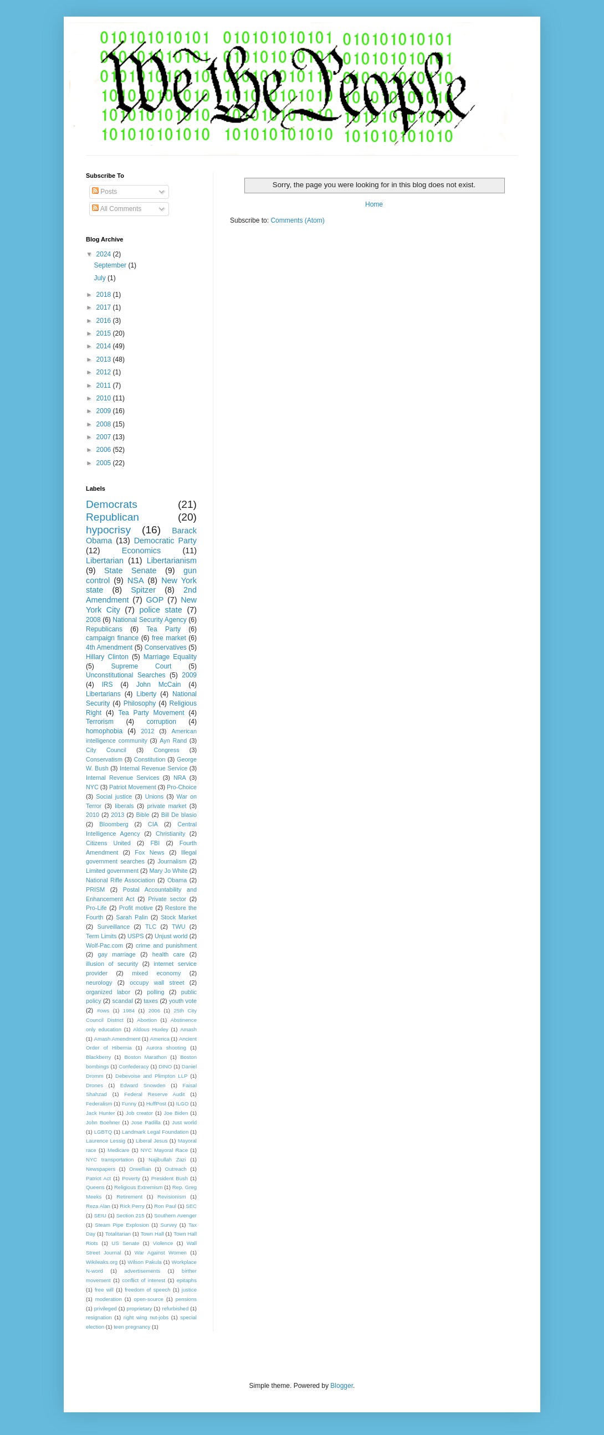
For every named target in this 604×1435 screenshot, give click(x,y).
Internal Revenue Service (153, 768)
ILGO (182, 1103)
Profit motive (136, 907)
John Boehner (103, 1122)
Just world (184, 1122)
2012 (104, 372)
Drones (94, 1085)
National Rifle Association (120, 880)
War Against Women (161, 1252)
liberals (124, 806)
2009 (104, 411)
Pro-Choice (182, 787)
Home (374, 204)
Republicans (104, 629)
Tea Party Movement (151, 713)
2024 (104, 254)
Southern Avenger (175, 1215)
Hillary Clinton (107, 657)
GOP (154, 599)
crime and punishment (166, 945)
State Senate (130, 570)
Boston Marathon (145, 1057)
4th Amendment (109, 647)
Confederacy (134, 1066)
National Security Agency (149, 620)
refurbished (175, 1308)
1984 (129, 1010)
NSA (135, 580)
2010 (104, 398)
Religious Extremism (138, 1187)
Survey (168, 1225)
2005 (104, 463)
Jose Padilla (146, 1122)
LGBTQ (103, 1132)
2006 (104, 450)
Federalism (99, 1103)
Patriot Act (98, 1178)
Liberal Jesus (151, 1141)
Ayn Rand (173, 740)
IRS (107, 684)
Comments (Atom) (297, 220)
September (111, 265)
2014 (104, 346)
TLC (150, 926)
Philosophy (140, 703)
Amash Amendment (117, 1039)
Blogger (341, 1386)
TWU (179, 926)
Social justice (114, 796)
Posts (104, 192)
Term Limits (101, 936)
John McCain (158, 684)
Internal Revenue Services (123, 777)
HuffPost (156, 1103)
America (160, 1039)
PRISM (95, 889)
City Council (106, 750)
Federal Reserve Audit (154, 1094)
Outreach (175, 1169)
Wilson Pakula (144, 1262)
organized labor (108, 992)
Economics (141, 550)
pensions (186, 1299)
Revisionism (171, 1197)
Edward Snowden (143, 1085)
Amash (188, 1029)
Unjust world (171, 936)
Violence (163, 1243)
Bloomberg (113, 824)
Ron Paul (165, 1206)
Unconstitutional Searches (126, 675)
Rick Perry (132, 1206)
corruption (161, 722)
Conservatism (104, 759)
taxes (151, 1000)
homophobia (104, 731)
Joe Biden (176, 1113)
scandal (122, 1000)
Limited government (112, 870)
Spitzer (143, 589)
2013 (104, 359)
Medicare (118, 1150)
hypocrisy (108, 530)
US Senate (125, 1243)
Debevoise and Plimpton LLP (151, 1076)
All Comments (116, 209)
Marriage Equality (170, 657)
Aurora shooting (166, 1048)
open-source (148, 1299)
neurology (99, 982)
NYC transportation (110, 1159)
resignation (99, 1317)
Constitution (149, 759)
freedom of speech (148, 1290)
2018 (104, 295)
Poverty (131, 1178)
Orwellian (140, 1169)
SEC (191, 1206)
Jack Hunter (100, 1113)
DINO (165, 1066)
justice (189, 1290)
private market (167, 806)
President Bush (169, 1178)
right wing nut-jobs (146, 1317)
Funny (129, 1103)
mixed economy (156, 973)
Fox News (149, 852)
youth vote (183, 1000)
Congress (166, 750)
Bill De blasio (179, 814)
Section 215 (130, 1215)
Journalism (171, 861)
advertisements (142, 1271)
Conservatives (166, 647)
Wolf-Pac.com (104, 945)
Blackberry (98, 1057)
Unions (154, 796)
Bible (142, 814)
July (101, 278)
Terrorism (100, 722)
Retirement (129, 1197)
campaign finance (112, 638)
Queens (95, 1187)
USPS (135, 936)
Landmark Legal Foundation (155, 1132)
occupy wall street (157, 982)
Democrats (111, 504)
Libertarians (103, 694)
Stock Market (179, 917)
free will (104, 1290)
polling (155, 992)
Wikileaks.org (101, 1262)
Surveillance (113, 926)
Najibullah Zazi (167, 1159)
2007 (104, 437)
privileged (105, 1308)
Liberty (146, 694)
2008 (104, 424)
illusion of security (112, 963)
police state (160, 609)
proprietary (139, 1308)
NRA (179, 777)
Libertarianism (172, 560)
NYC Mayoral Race (164, 1150)
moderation (108, 1299)
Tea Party (163, 629)
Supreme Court (141, 666)
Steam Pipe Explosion (122, 1225)
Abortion (147, 1020)
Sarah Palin (132, 917)
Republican (112, 517)
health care (168, 954)
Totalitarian (118, 1234)
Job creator (139, 1113)
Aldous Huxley (150, 1029)
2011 (104, 385)
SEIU (100, 1215)
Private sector (167, 899)
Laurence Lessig (105, 1141)
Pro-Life (96, 907)
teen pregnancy (132, 1327)
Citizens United (108, 843)
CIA (153, 824)
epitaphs (187, 1280)
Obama (177, 880)
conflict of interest (143, 1280)
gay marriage (117, 954)
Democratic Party (165, 540)
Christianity (170, 833)
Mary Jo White (168, 870)
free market (169, 638)
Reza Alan (98, 1206)
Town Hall (152, 1234)
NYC (92, 787)
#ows (103, 1010)
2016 (104, 321)
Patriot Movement (132, 787)
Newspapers (100, 1169)
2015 (104, 333)
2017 (104, 307)
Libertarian (105, 560)
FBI (155, 843)
